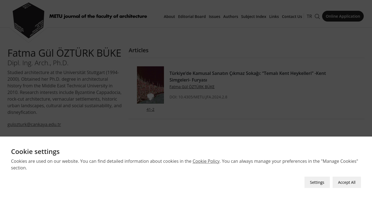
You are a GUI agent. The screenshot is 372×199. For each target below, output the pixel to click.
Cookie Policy (206, 161)
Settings (317, 182)
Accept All (346, 182)
